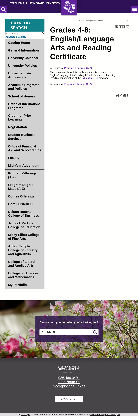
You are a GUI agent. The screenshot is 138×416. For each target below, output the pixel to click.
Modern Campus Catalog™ (105, 414)
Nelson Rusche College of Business (23, 213)
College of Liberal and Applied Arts (21, 263)
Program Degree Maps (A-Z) (20, 186)
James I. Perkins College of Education (24, 225)
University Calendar (23, 58)
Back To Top (69, 398)
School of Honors (21, 96)
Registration (17, 127)
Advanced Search (15, 37)
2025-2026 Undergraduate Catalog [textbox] (89, 21)
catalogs (25, 414)
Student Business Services (21, 136)
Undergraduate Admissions (19, 75)
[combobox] (102, 20)
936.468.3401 (69, 378)
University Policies (22, 65)
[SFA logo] (69, 369)
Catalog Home (19, 42)
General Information (23, 50)
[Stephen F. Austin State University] (35, 3)
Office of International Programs (25, 106)
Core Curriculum (21, 204)
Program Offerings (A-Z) (22, 175)
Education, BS (90, 78)
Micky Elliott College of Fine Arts (23, 236)
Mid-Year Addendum (23, 165)
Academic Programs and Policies (23, 87)
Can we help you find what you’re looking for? (69, 322)
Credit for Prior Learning (19, 117)
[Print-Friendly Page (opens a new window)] (123, 26)
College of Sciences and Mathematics (23, 275)
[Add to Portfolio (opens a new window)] (116, 26)
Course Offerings (21, 196)
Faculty (13, 158)
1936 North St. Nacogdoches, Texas (69, 384)
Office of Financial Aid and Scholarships (24, 148)
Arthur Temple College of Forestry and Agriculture (23, 250)
